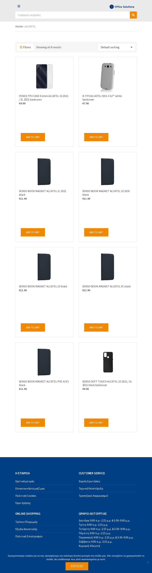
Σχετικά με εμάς (25, 481)
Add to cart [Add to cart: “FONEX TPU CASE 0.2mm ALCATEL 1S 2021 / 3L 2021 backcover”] (33, 137)
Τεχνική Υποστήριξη (91, 488)
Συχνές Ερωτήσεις (89, 481)
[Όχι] (147, 562)
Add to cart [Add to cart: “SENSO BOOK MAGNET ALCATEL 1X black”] (33, 327)
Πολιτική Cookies (25, 495)
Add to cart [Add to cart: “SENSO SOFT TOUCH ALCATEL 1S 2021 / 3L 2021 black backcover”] (96, 422)
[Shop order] (116, 47)
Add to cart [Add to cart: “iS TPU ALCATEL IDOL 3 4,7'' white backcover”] (96, 137)
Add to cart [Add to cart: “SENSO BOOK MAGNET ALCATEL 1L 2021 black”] (33, 232)
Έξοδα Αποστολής (26, 529)
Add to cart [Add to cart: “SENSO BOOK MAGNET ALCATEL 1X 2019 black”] (96, 232)
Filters (25, 47)
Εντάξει (77, 566)
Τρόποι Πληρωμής (26, 522)
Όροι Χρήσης (23, 503)
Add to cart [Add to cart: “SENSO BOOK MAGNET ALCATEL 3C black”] (96, 327)
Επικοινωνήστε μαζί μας (30, 488)
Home (19, 26)
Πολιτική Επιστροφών (29, 536)
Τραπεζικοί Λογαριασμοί (93, 495)
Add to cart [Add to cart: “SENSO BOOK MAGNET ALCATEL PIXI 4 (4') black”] (33, 422)
